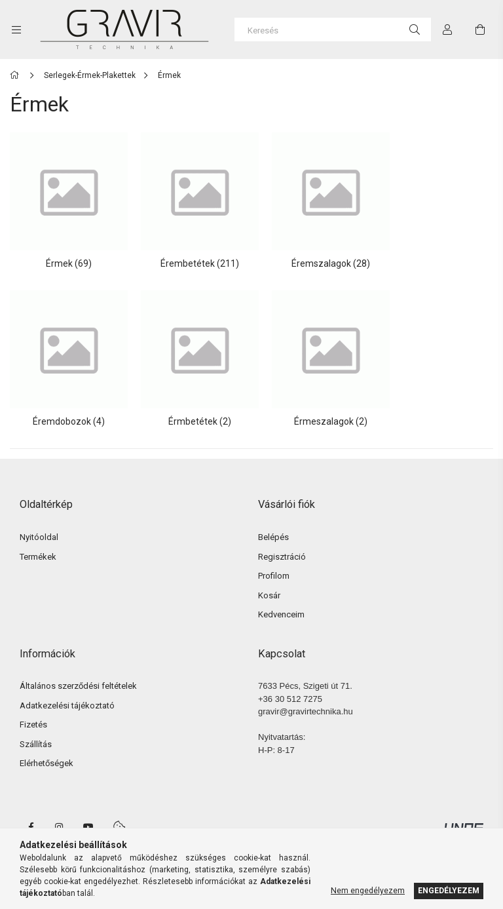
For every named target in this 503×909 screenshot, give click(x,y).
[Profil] (447, 29)
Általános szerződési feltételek (78, 672)
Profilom (273, 562)
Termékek (38, 542)
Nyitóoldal (39, 523)
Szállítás (36, 730)
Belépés (273, 523)
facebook (31, 813)
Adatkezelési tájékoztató (67, 691)
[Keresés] (332, 29)
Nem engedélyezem (368, 890)
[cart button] (480, 29)
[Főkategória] (17, 75)
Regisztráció (282, 542)
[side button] (16, 29)
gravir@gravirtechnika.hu (305, 698)
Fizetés (33, 711)
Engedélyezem (448, 890)
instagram (59, 813)
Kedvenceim (281, 601)
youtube (88, 813)
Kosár (269, 581)
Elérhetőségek (46, 749)
